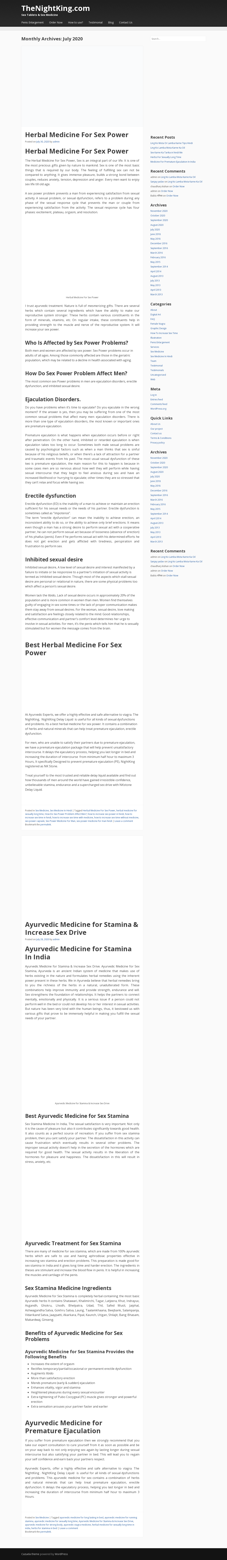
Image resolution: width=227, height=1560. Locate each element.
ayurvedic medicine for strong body (44, 1524)
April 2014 (155, 271)
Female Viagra (157, 323)
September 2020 (159, 220)
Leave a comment (124, 821)
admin (56, 141)
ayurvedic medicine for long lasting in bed (81, 1517)
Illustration (156, 337)
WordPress (61, 1554)
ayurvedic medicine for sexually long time (56, 1521)
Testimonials (157, 370)
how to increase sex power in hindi (106, 814)
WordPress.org (158, 408)
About (153, 309)
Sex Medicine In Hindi (61, 810)
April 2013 (155, 289)
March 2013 (156, 294)
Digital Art (155, 314)
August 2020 (156, 225)
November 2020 (158, 211)
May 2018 (155, 238)
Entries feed (156, 399)
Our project (156, 428)
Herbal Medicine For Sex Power (77, 134)
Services (154, 347)
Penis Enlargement (32, 22)
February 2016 (158, 257)
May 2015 (155, 262)
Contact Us (125, 22)
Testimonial (96, 22)
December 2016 (158, 243)
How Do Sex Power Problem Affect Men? (66, 814)
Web (152, 379)
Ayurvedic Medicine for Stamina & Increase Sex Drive (81, 928)
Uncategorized (158, 374)
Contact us (156, 433)
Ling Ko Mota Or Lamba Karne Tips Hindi (171, 143)
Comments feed (158, 404)
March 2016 (156, 252)
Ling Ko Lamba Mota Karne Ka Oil (167, 147)
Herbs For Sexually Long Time (165, 157)
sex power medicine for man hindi (94, 821)
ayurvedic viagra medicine (77, 1524)
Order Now (56, 22)
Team (153, 361)
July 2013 (155, 280)
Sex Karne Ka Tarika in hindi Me (166, 152)
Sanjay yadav (157, 181)
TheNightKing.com (55, 8)
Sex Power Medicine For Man (60, 821)
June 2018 (155, 234)
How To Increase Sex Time (164, 333)
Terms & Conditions (160, 438)
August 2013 (156, 276)
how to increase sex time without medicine (116, 817)
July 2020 (155, 229)
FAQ (152, 319)
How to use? (75, 22)
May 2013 (155, 285)
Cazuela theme (30, 1554)
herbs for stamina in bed (44, 1528)
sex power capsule (35, 821)
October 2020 (157, 215)
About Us (155, 424)
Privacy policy (157, 442)
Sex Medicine (42, 810)
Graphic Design (158, 328)
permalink (45, 824)
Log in (153, 394)
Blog (111, 22)
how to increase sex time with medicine (72, 817)
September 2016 (159, 248)
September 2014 (159, 266)
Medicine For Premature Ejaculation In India (172, 161)
